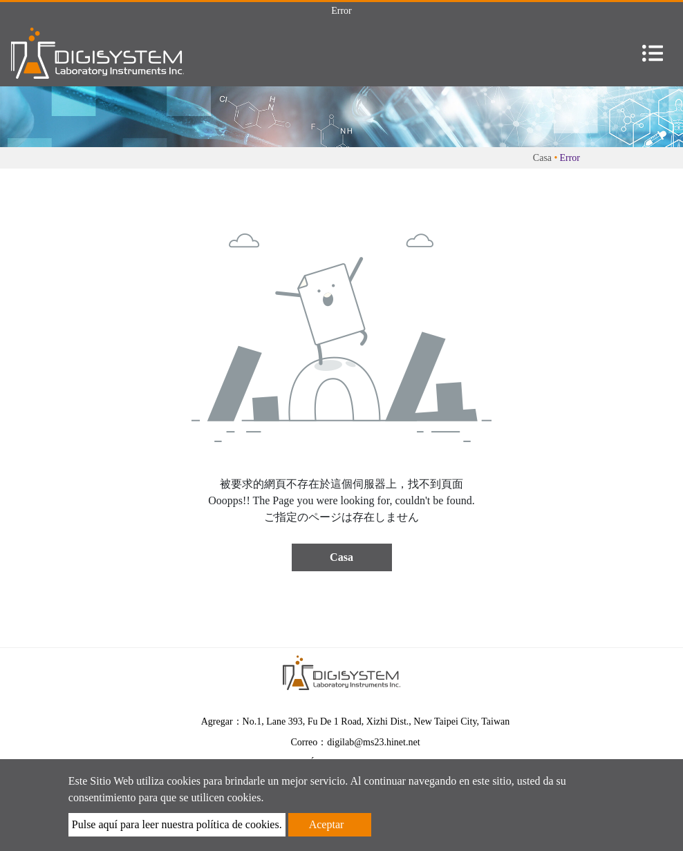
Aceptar (326, 824)
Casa (542, 158)
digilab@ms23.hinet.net (373, 742)
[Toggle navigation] (652, 53)
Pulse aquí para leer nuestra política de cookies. (177, 824)
